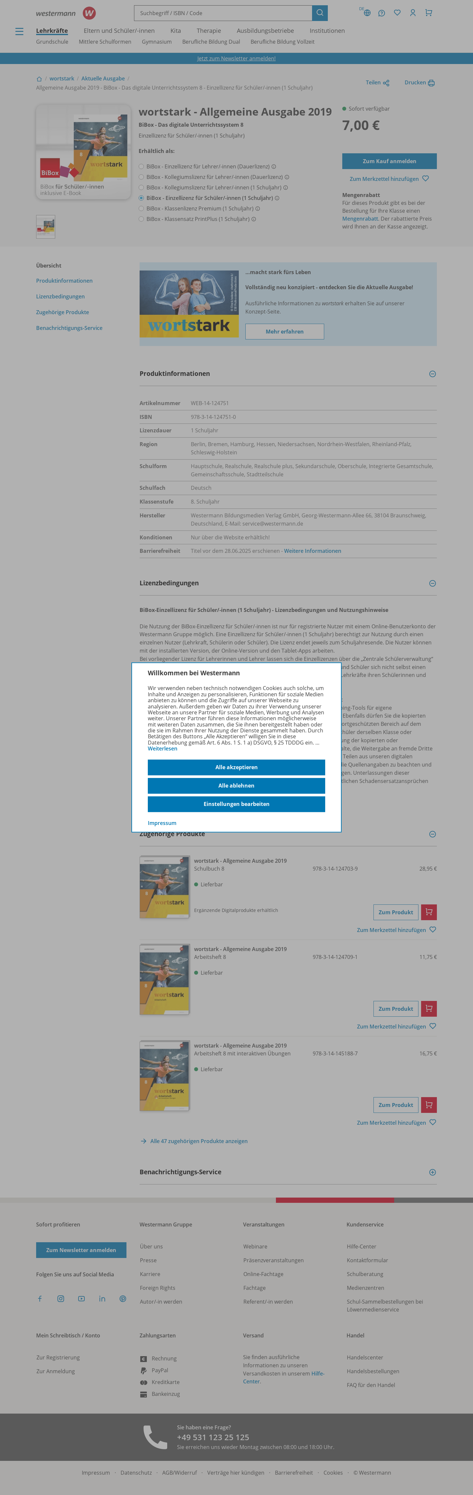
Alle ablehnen (236, 785)
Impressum (162, 822)
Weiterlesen (162, 748)
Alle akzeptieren (236, 767)
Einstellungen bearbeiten (237, 804)
